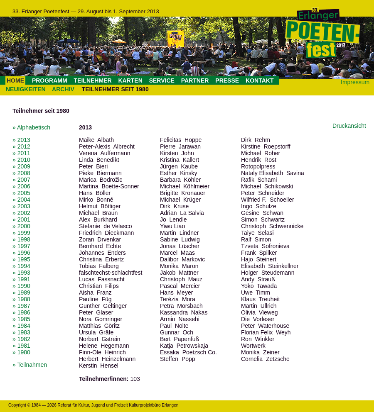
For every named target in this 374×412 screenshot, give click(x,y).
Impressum (355, 82)
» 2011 (21, 153)
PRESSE (227, 80)
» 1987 (21, 305)
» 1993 (21, 272)
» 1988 (21, 299)
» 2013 (21, 140)
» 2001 (21, 219)
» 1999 (21, 232)
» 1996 (21, 252)
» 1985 (21, 319)
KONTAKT (259, 80)
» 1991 (21, 279)
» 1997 (21, 246)
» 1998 (21, 239)
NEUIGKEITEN (26, 89)
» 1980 (21, 352)
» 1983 (21, 332)
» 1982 (21, 339)
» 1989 (21, 292)
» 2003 (21, 206)
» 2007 (21, 179)
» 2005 (21, 193)
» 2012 (21, 146)
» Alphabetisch (31, 127)
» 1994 (21, 266)
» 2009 (21, 166)
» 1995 (21, 259)
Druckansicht (349, 125)
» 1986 (21, 312)
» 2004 (21, 199)
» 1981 (21, 345)
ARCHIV (63, 89)
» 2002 (21, 213)
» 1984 (21, 325)
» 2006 (21, 186)
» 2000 (21, 226)
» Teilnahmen (29, 364)
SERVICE (162, 80)
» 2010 (21, 159)
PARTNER (195, 80)
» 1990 (21, 286)
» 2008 (21, 173)
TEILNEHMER (93, 80)
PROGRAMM (49, 80)
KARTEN (130, 80)
